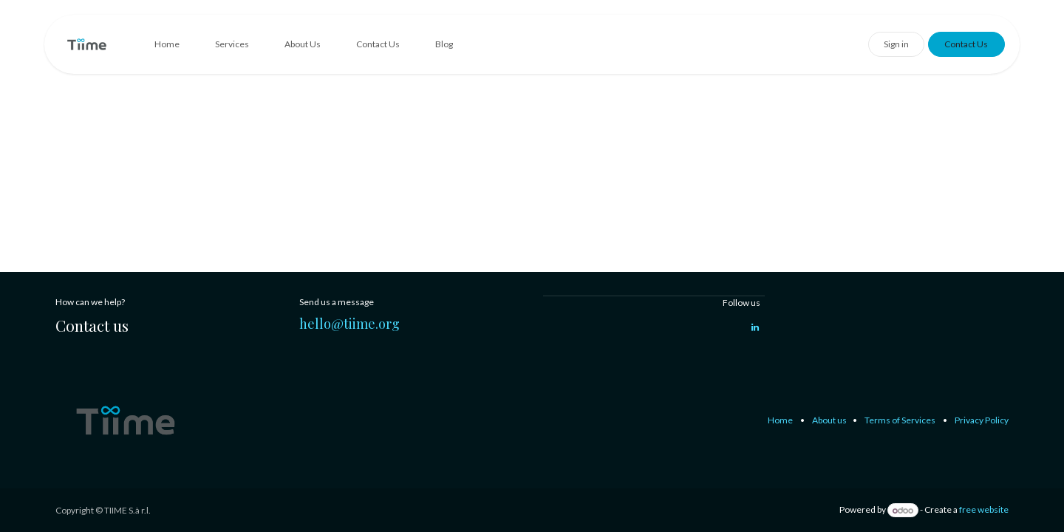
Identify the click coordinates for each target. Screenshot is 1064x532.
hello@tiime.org (349, 323)
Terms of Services (899, 420)
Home (780, 420)
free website (984, 510)
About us (829, 420)
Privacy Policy (982, 420)
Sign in (896, 44)
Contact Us (966, 44)
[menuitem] (167, 44)
